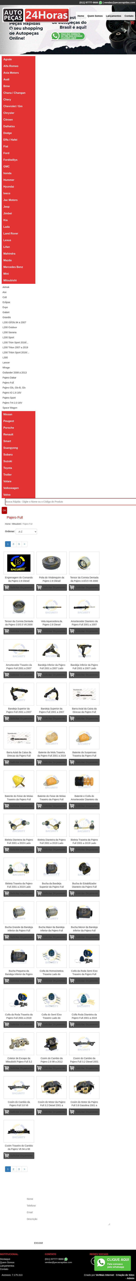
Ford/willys (10, 159)
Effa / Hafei (10, 139)
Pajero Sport (9, 397)
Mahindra (9, 253)
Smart (7, 441)
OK (4, 510)
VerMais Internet (105, 1275)
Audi (6, 79)
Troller (7, 474)
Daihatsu (9, 126)
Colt (5, 297)
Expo (5, 307)
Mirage (6, 367)
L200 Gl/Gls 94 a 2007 (14, 322)
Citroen (8, 119)
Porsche (8, 427)
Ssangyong (10, 447)
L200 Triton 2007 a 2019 (15, 347)
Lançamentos (113, 16)
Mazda (7, 260)
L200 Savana (9, 332)
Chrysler (8, 113)
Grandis (7, 317)
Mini (6, 273)
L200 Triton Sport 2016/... (16, 352)
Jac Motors (10, 200)
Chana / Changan (14, 92)
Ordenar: (10, 531)
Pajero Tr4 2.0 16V (12, 402)
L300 (5, 357)
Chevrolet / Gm (13, 106)
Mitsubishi (10, 280)
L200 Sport (8, 337)
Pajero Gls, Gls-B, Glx (14, 387)
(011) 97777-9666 (88, 2)
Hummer (8, 180)
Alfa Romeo (10, 66)
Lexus (7, 240)
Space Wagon (10, 407)
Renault (8, 434)
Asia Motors (11, 72)
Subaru (8, 454)
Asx (4, 292)
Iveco (6, 193)
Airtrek (6, 287)
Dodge (7, 133)
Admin (130, 1278)
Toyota (7, 468)
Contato (129, 16)
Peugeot (8, 421)
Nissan (7, 414)
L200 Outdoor (10, 327)
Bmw (6, 86)
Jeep (6, 206)
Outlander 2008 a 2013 (15, 372)
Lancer (6, 362)
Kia (5, 220)
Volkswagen (11, 488)
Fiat (5, 146)
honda (7, 173)
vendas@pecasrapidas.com (119, 2)
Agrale (7, 59)
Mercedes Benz (13, 267)
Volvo (6, 494)
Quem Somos (95, 16)
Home (81, 16)
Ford (6, 153)
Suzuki (7, 461)
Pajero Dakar (9, 377)
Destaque (5, 1259)
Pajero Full (8, 382)
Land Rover (10, 233)
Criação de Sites (125, 1275)
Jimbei (7, 213)
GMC (6, 166)
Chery (7, 99)
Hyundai (8, 186)
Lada (6, 226)
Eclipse (6, 302)
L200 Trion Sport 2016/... (15, 342)
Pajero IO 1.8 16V (12, 392)
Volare (7, 481)
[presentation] (51, 1233)
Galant (6, 312)
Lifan (6, 246)
